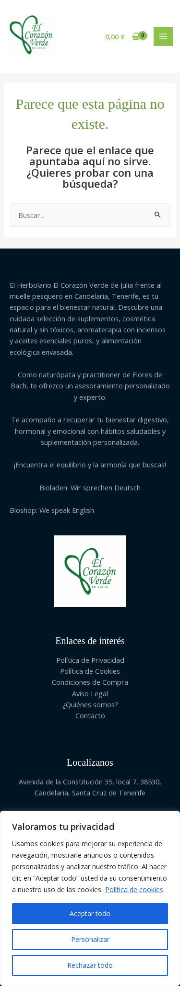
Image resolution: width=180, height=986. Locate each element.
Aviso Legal (90, 693)
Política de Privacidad (90, 660)
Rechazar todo (90, 965)
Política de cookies (134, 889)
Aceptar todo (90, 913)
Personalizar (90, 939)
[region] (90, 898)
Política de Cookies (90, 671)
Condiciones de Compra (90, 682)
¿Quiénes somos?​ (90, 704)
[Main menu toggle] (163, 36)
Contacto (90, 715)
